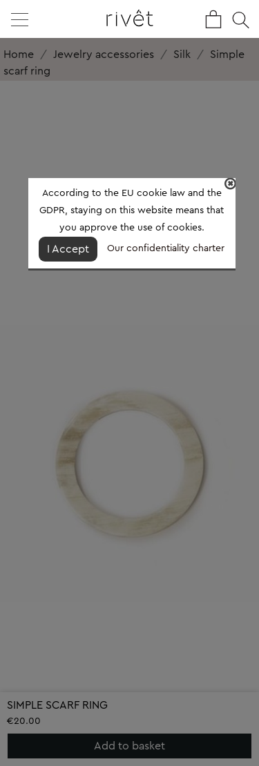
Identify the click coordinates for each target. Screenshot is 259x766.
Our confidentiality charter (165, 248)
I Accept (68, 249)
